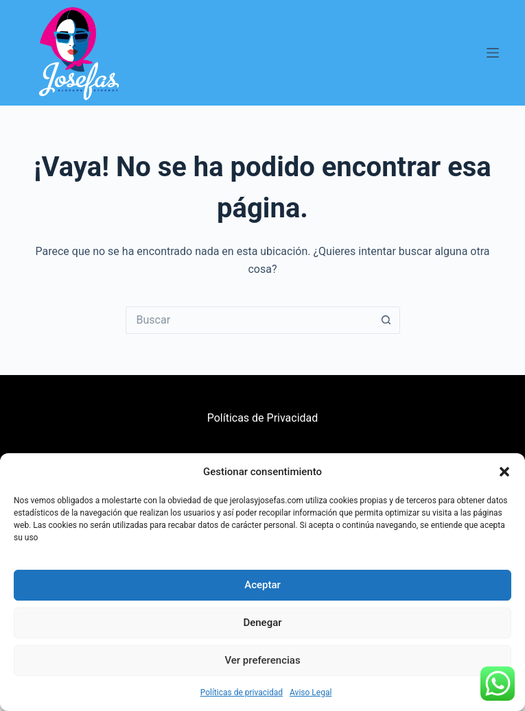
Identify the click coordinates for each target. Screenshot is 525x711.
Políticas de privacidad (241, 692)
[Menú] (493, 53)
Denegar (262, 622)
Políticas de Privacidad (262, 417)
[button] (504, 472)
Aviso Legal (310, 692)
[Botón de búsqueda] (386, 320)
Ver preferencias (262, 660)
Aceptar (262, 585)
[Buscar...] (249, 320)
